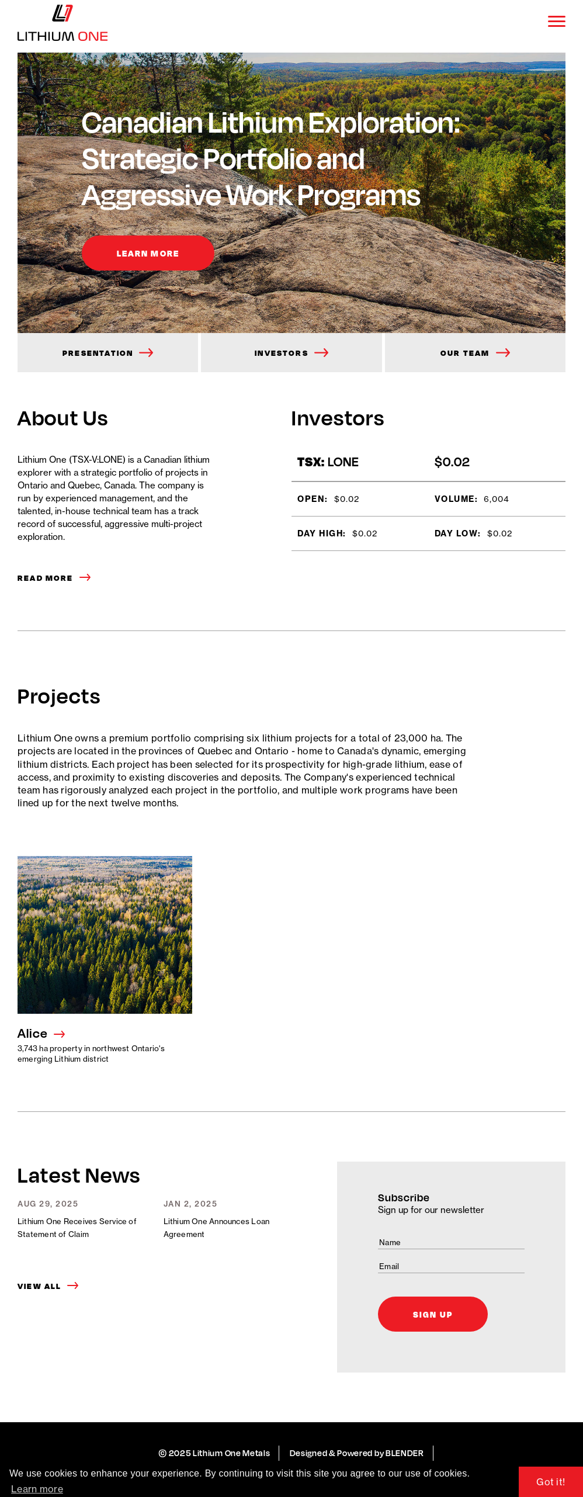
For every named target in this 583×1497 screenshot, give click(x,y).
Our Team (465, 353)
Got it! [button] (550, 1482)
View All (39, 1286)
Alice (33, 1033)
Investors (281, 353)
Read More (46, 578)
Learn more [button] (37, 1489)
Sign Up (433, 1314)
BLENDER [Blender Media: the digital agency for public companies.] (405, 1453)
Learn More (148, 253)
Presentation (98, 353)
